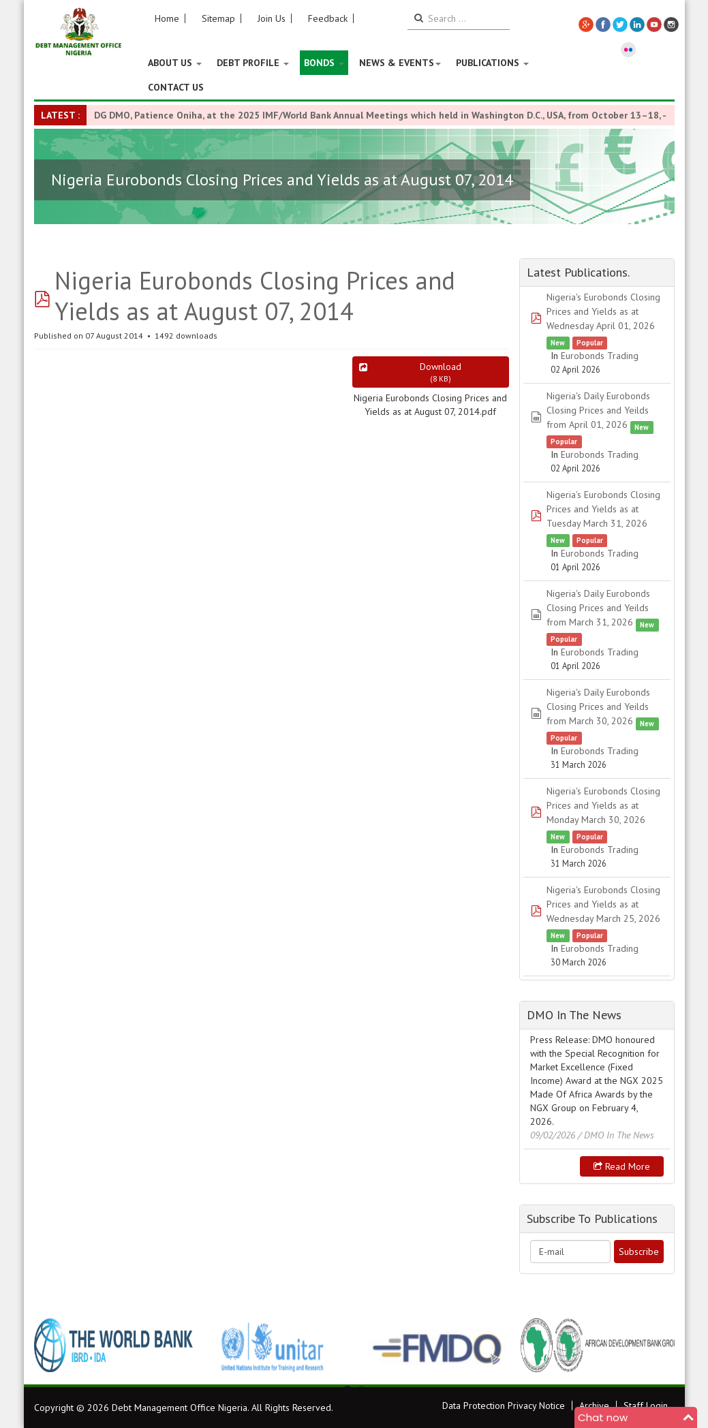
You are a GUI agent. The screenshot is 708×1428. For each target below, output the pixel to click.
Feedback (328, 18)
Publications (492, 63)
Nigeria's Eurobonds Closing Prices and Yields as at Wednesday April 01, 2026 (603, 311)
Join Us (272, 18)
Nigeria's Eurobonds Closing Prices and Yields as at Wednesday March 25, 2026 (603, 904)
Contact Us (176, 87)
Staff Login (646, 1405)
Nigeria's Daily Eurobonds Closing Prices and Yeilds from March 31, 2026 (598, 607)
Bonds (324, 63)
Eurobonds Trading (599, 356)
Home (167, 18)
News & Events (400, 63)
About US (175, 63)
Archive (594, 1405)
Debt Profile (253, 63)
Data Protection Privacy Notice (503, 1405)
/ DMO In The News (616, 1135)
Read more (622, 1166)
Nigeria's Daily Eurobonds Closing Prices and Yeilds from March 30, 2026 (598, 706)
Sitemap (218, 18)
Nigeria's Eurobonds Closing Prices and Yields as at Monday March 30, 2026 (603, 805)
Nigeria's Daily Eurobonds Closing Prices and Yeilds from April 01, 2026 (598, 410)
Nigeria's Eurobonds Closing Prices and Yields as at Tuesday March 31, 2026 (603, 508)
